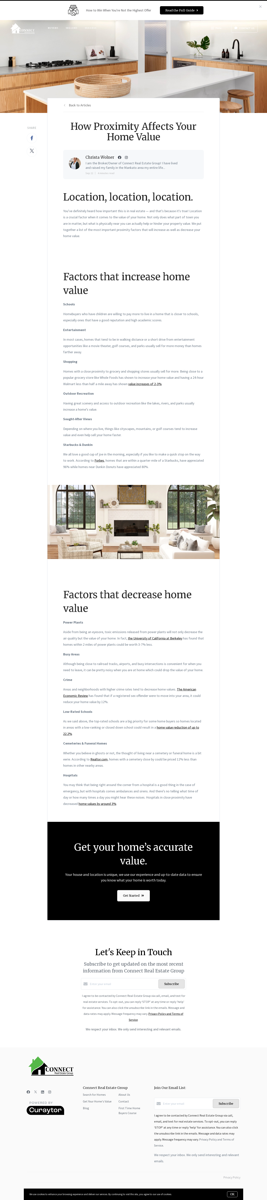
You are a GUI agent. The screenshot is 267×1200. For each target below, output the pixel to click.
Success (90, 28)
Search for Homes (94, 1094)
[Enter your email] (123, 984)
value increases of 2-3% (145, 384)
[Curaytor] (45, 1114)
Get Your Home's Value (97, 1101)
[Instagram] (49, 1092)
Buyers (53, 28)
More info (177, 1194)
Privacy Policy (232, 1177)
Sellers (71, 28)
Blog (86, 1108)
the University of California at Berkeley (155, 638)
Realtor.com (99, 759)
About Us (124, 1094)
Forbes (99, 460)
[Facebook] (28, 1092)
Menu (216, 28)
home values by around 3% (97, 804)
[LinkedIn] (42, 1092)
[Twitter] (35, 1092)
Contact (123, 1101)
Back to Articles (80, 105)
